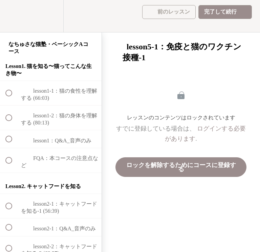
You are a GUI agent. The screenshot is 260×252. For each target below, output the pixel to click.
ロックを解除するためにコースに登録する (181, 167)
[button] (12, 16)
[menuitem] (50, 16)
